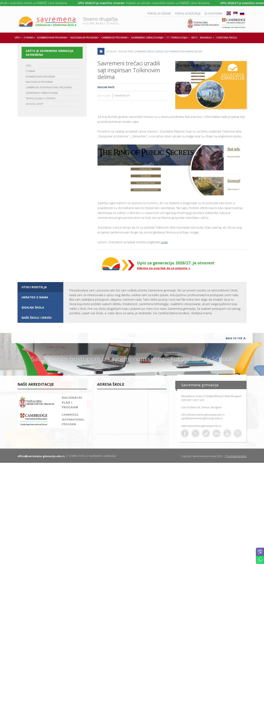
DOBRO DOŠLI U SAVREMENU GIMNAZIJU (92, 456)
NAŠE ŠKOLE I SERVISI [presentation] (36, 318)
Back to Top (234, 338)
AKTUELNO (110, 51)
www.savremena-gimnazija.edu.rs (201, 426)
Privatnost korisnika (236, 456)
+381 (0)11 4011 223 (192, 400)
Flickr (237, 433)
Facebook (184, 433)
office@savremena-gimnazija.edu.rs (202, 414)
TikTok (206, 433)
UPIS (28, 65)
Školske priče (126, 51)
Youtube (227, 433)
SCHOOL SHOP (34, 104)
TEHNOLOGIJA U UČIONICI (41, 98)
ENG (228, 13)
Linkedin (216, 433)
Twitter (195, 433)
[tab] (40, 287)
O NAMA (30, 71)
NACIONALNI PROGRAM (39, 82)
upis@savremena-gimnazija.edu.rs (201, 418)
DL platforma (213, 13)
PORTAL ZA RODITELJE (188, 13)
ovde (164, 242)
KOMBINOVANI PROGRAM (40, 76)
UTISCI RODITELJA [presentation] (34, 287)
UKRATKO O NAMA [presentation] (35, 297)
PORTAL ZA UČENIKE (159, 13)
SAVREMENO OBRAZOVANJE (42, 93)
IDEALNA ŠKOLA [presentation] (33, 307)
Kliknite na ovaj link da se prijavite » (163, 268)
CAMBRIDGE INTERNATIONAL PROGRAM (48, 87)
